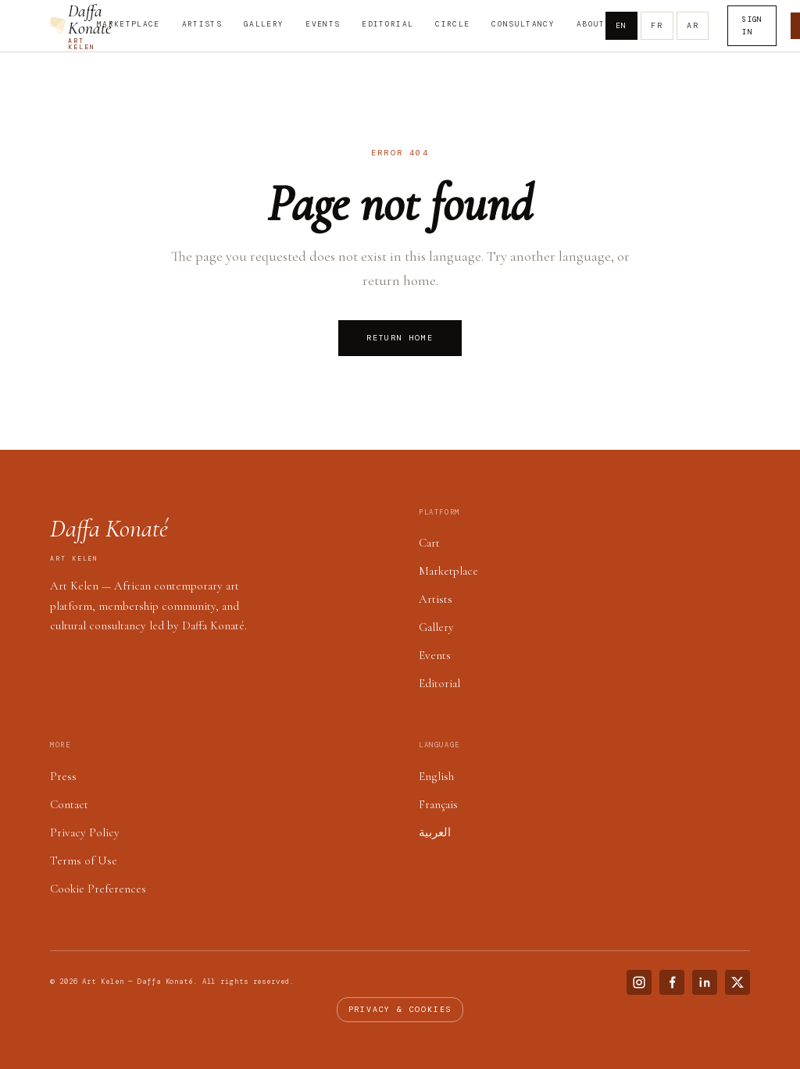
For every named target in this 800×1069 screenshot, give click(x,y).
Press (63, 776)
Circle (452, 24)
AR (693, 25)
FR (657, 25)
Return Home (400, 338)
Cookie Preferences (98, 889)
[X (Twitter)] (737, 982)
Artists (202, 24)
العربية (435, 832)
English (436, 776)
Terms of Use (83, 860)
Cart (429, 543)
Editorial (387, 24)
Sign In (752, 26)
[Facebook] (671, 982)
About (591, 24)
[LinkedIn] (704, 982)
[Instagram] (639, 982)
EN (622, 25)
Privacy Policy (85, 832)
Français (438, 804)
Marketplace (128, 24)
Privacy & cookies (400, 1009)
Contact (69, 804)
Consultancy (523, 24)
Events (322, 24)
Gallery (264, 24)
